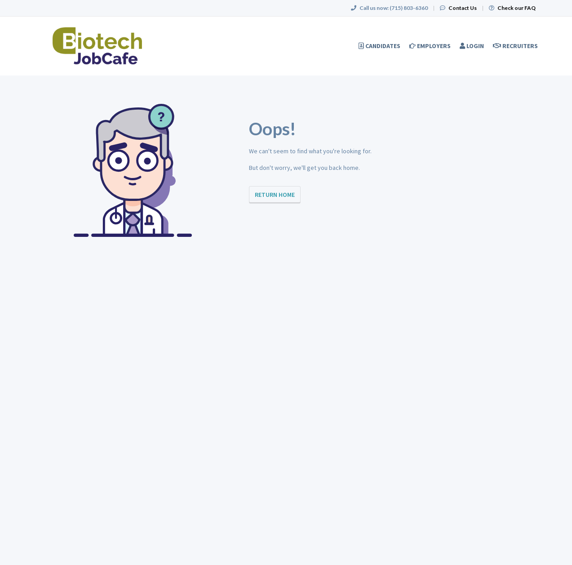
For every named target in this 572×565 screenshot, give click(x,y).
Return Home (275, 195)
